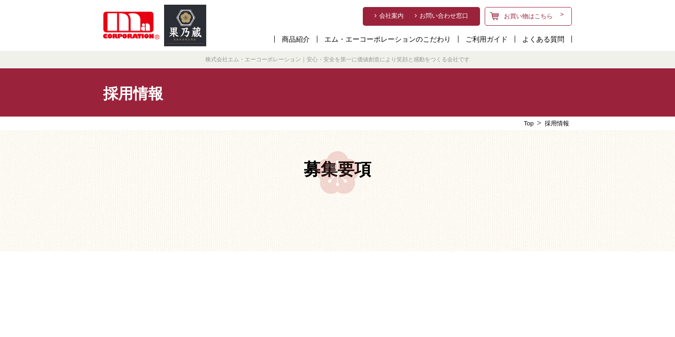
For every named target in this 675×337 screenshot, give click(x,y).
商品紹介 (296, 39)
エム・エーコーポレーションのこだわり (387, 39)
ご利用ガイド (486, 39)
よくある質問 (543, 39)
